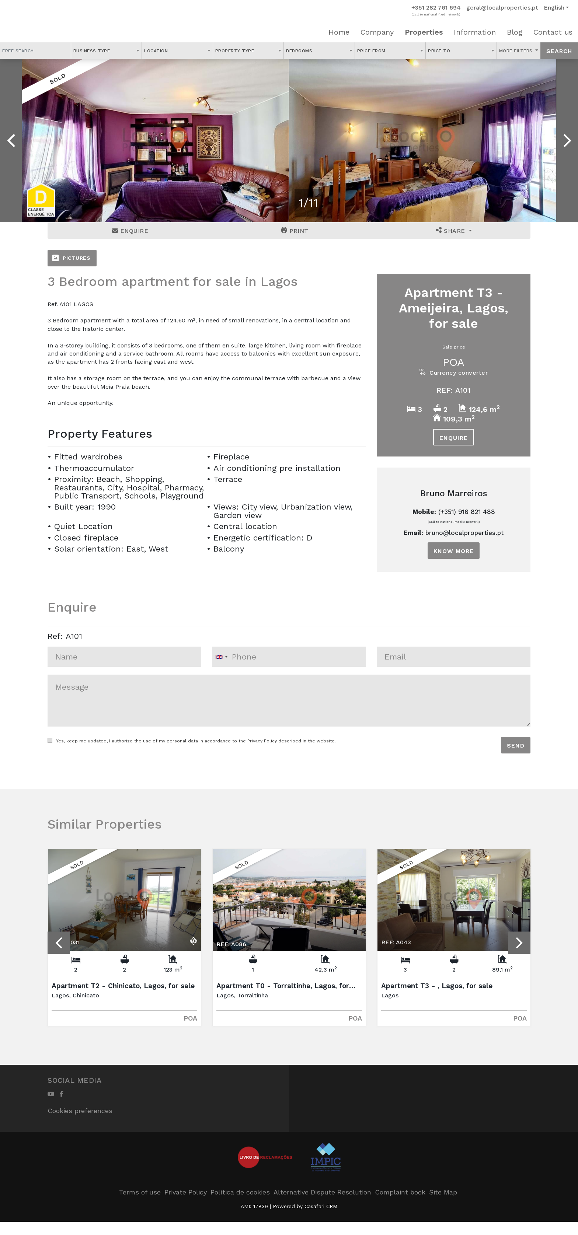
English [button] (554, 7)
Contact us (552, 32)
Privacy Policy (262, 741)
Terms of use (140, 1192)
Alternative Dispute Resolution (322, 1192)
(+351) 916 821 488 (466, 511)
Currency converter (453, 372)
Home (338, 32)
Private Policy (185, 1192)
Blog (514, 32)
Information (475, 32)
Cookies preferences (80, 1111)
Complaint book (400, 1192)
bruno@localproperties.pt (464, 532)
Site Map (443, 1192)
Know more (454, 550)
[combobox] (106, 50)
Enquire (130, 230)
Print (295, 230)
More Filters (517, 50)
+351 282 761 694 (436, 7)
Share (451, 230)
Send (516, 745)
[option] (155, 140)
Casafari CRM (320, 1206)
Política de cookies (240, 1192)
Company (377, 32)
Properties (424, 32)
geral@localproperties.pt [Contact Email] (502, 7)
